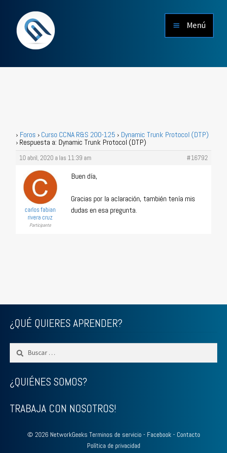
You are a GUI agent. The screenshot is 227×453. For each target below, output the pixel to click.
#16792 (197, 158)
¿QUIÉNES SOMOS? (48, 381)
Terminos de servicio (115, 434)
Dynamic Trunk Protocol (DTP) (165, 134)
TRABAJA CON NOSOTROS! (63, 408)
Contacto (188, 434)
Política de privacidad (113, 445)
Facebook (159, 434)
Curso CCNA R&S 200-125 (78, 134)
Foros (28, 134)
